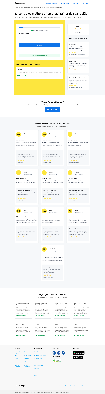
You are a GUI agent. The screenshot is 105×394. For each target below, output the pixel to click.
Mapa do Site (37, 372)
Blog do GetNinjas (38, 365)
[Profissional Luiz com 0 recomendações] (27, 225)
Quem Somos (37, 352)
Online (41, 7)
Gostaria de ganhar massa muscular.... (53, 7)
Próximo (39, 45)
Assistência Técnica (17, 352)
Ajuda (35, 375)
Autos (16, 358)
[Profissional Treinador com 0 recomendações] (52, 263)
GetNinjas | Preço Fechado (40, 355)
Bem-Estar (27, 7)
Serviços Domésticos (27, 366)
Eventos (26, 352)
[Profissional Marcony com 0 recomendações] (27, 148)
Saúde (25, 362)
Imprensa (61, 385)
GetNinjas (17, 7)
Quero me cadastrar (52, 109)
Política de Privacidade (78, 385)
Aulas (22, 7)
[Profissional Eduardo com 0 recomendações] (78, 148)
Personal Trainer (35, 7)
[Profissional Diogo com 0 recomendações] (27, 187)
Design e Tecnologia (17, 366)
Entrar (85, 3)
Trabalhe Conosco (38, 362)
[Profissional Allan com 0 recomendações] (78, 225)
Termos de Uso (68, 385)
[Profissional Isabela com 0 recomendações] (78, 187)
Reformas (26, 358)
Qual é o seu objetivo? (25, 33)
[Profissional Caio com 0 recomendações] (52, 225)
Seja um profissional (51, 3)
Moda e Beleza (27, 355)
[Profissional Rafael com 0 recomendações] (52, 187)
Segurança (76, 3)
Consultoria (17, 362)
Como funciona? (65, 3)
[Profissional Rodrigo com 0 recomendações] (52, 148)
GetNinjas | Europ (38, 358)
